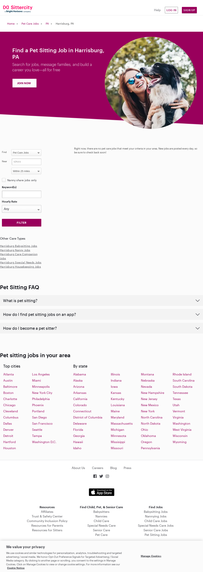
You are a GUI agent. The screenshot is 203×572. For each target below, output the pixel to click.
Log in (171, 10)
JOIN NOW (24, 83)
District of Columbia (87, 417)
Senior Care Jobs (155, 530)
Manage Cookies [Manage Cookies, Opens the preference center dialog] (151, 555)
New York (148, 411)
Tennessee (180, 392)
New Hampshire (152, 392)
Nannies (101, 516)
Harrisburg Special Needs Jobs (20, 262)
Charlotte (10, 399)
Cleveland (10, 411)
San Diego (39, 417)
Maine (115, 411)
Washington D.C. (44, 442)
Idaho (77, 448)
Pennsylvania (150, 448)
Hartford (9, 442)
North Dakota (150, 423)
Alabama (79, 374)
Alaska (78, 380)
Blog (113, 468)
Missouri (117, 448)
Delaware (80, 423)
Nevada (146, 386)
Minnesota (118, 436)
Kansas (116, 392)
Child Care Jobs (155, 521)
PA (47, 23)
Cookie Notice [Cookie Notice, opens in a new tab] (16, 568)
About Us (78, 468)
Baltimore (10, 386)
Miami (36, 380)
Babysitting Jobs (156, 511)
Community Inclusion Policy (47, 521)
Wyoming (179, 442)
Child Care (101, 521)
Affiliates (47, 511)
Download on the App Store (101, 492)
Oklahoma (148, 436)
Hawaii (78, 442)
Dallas (7, 423)
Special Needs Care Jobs (156, 525)
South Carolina (184, 380)
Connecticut (82, 411)
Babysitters (101, 511)
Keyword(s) (9, 187)
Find (4, 152)
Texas (177, 399)
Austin (8, 380)
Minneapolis (41, 386)
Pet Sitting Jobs (156, 534)
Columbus (10, 417)
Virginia (178, 417)
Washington (181, 423)
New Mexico (150, 405)
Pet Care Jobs (30, 23)
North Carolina (151, 417)
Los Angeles (41, 374)
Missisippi (118, 442)
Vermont (179, 411)
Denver (8, 429)
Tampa (37, 436)
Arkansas (79, 392)
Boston (8, 392)
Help (157, 10)
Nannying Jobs (156, 516)
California (80, 399)
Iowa (114, 386)
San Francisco (42, 423)
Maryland (117, 417)
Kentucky (117, 399)
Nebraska (148, 380)
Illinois (115, 374)
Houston (9, 448)
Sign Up (189, 10)
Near (4, 161)
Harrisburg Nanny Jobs (15, 250)
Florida (78, 429)
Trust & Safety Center (47, 516)
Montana (147, 374)
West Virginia (182, 429)
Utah (176, 405)
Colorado (80, 405)
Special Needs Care (101, 525)
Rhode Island (182, 374)
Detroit (8, 436)
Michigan (117, 429)
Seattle (37, 429)
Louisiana (118, 405)
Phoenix (38, 405)
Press (127, 468)
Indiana (116, 380)
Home (11, 23)
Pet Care (101, 534)
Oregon (146, 442)
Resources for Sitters (47, 530)
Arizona (78, 386)
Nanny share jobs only (21, 180)
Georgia (79, 436)
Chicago (9, 405)
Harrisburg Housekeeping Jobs (20, 266)
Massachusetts (122, 423)
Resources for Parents (47, 525)
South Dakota (182, 386)
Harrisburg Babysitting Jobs (18, 245)
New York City (42, 392)
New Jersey (149, 399)
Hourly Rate (9, 201)
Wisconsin (180, 436)
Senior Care (101, 530)
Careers (97, 468)
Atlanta (8, 374)
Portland (38, 411)
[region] (101, 556)
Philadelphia (41, 399)
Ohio (144, 429)
